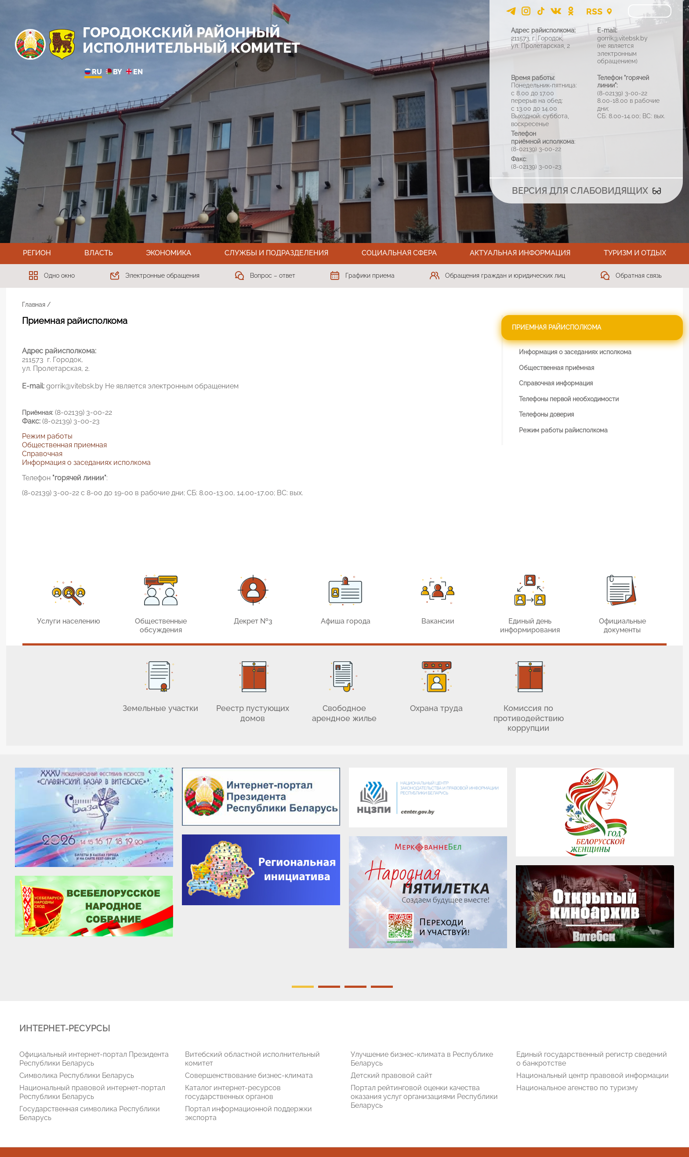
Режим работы (47, 436)
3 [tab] (355, 986)
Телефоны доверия (546, 414)
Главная (33, 304)
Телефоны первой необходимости (569, 399)
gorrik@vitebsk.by (622, 38)
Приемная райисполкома (556, 327)
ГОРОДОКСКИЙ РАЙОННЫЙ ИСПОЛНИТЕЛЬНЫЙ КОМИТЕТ (191, 40)
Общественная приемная (64, 445)
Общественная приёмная (556, 367)
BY (113, 72)
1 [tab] (303, 986)
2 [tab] (329, 986)
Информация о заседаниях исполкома (86, 462)
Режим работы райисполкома (563, 430)
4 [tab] (382, 986)
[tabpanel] (94, 857)
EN (134, 72)
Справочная (42, 454)
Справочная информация (556, 383)
